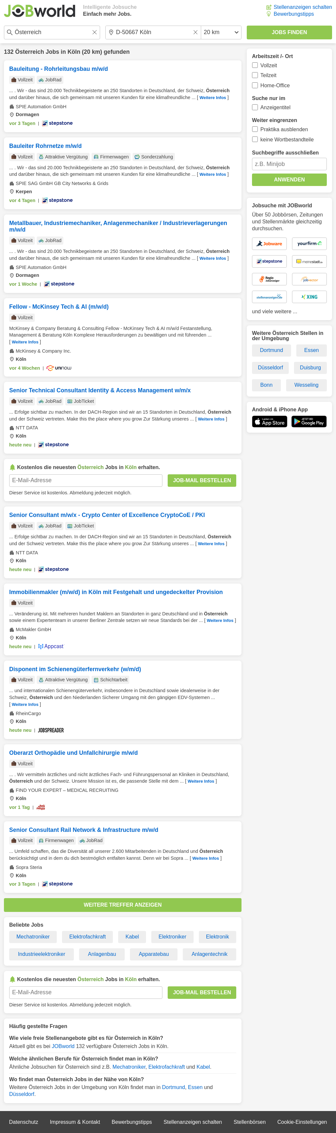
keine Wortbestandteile (287, 139)
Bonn (266, 385)
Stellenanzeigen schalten (303, 7)
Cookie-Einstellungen (302, 1122)
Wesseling (306, 385)
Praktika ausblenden (284, 129)
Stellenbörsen (250, 1122)
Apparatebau (154, 954)
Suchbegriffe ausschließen (285, 152)
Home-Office (275, 85)
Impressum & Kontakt (75, 1122)
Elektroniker (172, 936)
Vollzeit (269, 65)
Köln (74, 52)
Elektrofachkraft (87, 936)
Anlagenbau (102, 954)
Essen (195, 1087)
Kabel (132, 936)
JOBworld (63, 1046)
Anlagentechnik (209, 954)
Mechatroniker (33, 936)
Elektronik (217, 936)
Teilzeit (269, 75)
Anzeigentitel (276, 107)
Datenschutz (23, 1122)
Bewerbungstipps (294, 14)
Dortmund (173, 1087)
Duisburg (310, 367)
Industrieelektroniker (41, 954)
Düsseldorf (21, 1094)
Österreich (29, 52)
